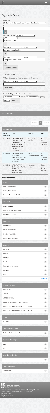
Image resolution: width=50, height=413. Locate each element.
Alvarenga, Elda (8, 206)
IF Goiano (6, 321)
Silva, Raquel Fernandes (10, 238)
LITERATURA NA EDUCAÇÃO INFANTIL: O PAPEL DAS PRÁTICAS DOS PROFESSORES (19, 168)
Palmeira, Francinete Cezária (11, 195)
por (4, 25)
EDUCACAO (7, 290)
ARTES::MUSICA (8, 298)
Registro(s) (42, 97)
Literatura (6, 270)
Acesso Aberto (7, 370)
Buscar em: (6, 20)
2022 (4, 348)
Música (5, 274)
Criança (5, 253)
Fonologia (6, 258)
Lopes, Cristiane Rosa (9, 230)
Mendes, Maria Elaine (9, 234)
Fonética (5, 262)
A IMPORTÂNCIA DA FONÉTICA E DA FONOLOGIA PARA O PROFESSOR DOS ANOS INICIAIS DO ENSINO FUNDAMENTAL (18, 144)
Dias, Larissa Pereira (9, 186)
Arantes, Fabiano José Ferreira (12, 210)
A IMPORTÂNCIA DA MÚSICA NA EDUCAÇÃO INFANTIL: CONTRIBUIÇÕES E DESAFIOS (19, 157)
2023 (4, 344)
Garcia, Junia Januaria (10, 191)
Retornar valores (11, 68)
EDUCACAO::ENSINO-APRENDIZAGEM (15, 302)
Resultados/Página (8, 94)
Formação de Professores (10, 266)
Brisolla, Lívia (7, 225)
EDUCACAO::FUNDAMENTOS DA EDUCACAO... (18, 310)
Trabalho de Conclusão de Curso (13, 333)
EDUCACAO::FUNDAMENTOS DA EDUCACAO (17, 306)
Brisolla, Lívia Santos (9, 214)
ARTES (5, 294)
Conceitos (6, 249)
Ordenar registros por (28, 94)
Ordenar (23, 97)
